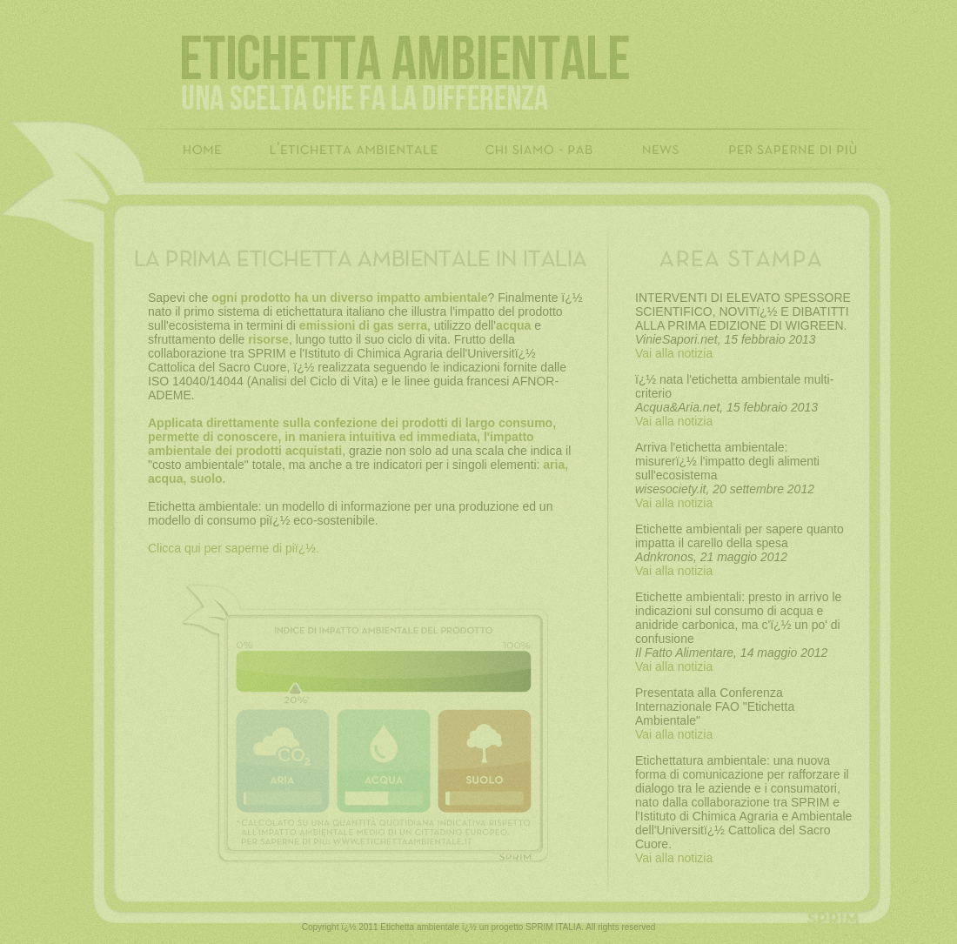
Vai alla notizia (674, 353)
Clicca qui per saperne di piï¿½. (233, 548)
